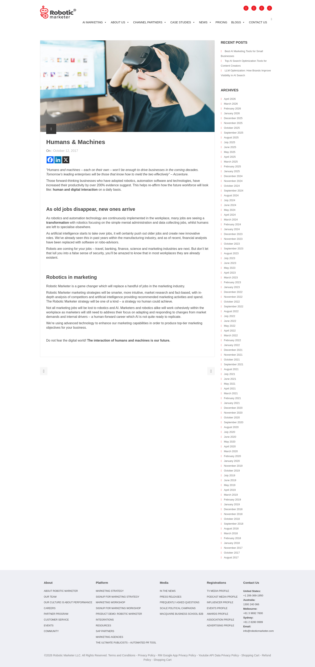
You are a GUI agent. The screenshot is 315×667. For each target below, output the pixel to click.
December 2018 (233, 509)
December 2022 (233, 291)
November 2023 (233, 238)
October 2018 (232, 518)
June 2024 (230, 205)
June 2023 (230, 263)
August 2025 (231, 137)
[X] (65, 159)
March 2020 (231, 451)
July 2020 (229, 431)
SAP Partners (105, 631)
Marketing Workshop (110, 602)
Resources (103, 625)
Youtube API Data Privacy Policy (218, 655)
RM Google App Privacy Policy (177, 655)
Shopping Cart (250, 655)
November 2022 (233, 296)
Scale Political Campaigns (178, 608)
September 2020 (233, 422)
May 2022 (229, 325)
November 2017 (233, 547)
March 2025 (231, 161)
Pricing (221, 22)
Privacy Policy (146, 655)
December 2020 (233, 407)
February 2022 (232, 340)
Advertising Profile (220, 625)
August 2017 (231, 557)
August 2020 (231, 427)
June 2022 (230, 320)
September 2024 (233, 190)
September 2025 (233, 132)
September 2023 (233, 248)
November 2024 (233, 180)
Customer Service (56, 619)
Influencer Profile (220, 602)
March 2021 (231, 393)
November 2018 (233, 514)
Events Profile (217, 608)
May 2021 (229, 383)
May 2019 (229, 485)
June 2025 (230, 147)
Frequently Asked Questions (179, 602)
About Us (120, 22)
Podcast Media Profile (222, 596)
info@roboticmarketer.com (258, 630)
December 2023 (233, 234)
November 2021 (233, 354)
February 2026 (232, 108)
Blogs (238, 22)
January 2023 (232, 287)
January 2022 (232, 345)
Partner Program (56, 613)
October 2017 (232, 552)
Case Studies (182, 22)
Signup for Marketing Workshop (118, 608)
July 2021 (229, 374)
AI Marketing (95, 22)
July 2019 (229, 475)
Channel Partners (149, 22)
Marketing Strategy (110, 591)
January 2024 (232, 229)
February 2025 (232, 166)
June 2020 (230, 436)
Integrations (105, 619)
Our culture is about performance (68, 602)
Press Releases (170, 596)
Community (51, 631)
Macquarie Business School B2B (181, 613)
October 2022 (232, 301)
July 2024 (229, 200)
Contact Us (258, 22)
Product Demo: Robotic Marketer (119, 613)
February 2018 (232, 538)
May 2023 (229, 267)
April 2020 (230, 446)
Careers (49, 608)
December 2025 (233, 118)
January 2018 (232, 543)
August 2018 (231, 528)
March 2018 (231, 533)
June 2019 (230, 480)
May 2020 (229, 441)
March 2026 (231, 103)
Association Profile (220, 619)
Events (48, 625)
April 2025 (230, 156)
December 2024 (233, 176)
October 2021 (232, 359)
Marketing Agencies (109, 637)
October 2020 (232, 417)
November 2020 (233, 412)
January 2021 (232, 403)
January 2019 (232, 504)
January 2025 (232, 171)
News (205, 22)
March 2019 (231, 494)
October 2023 (232, 243)
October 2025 (232, 127)
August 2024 (231, 195)
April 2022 (230, 330)
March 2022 (231, 335)
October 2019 (232, 470)
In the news (168, 591)
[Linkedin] (57, 159)
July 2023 (229, 258)
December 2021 (233, 349)
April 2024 (230, 214)
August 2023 (231, 253)
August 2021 (231, 369)
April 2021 (230, 388)
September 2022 (233, 306)
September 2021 (233, 364)
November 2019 (233, 465)
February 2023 (232, 282)
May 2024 (229, 209)
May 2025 (229, 151)
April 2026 (230, 98)
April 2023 (230, 272)
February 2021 (232, 398)
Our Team (50, 596)
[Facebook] (50, 159)
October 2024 (232, 185)
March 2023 (231, 277)
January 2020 (232, 460)
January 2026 (232, 113)
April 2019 (230, 489)
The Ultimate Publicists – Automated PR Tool (126, 642)
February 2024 (232, 224)
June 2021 (230, 378)
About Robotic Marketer (61, 591)
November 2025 (233, 123)
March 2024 (231, 219)
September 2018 (233, 523)
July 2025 (229, 142)
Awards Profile (217, 613)
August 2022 (231, 311)
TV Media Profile (218, 591)
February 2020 (232, 456)
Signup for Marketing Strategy (117, 596)
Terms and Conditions (121, 655)
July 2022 (229, 316)
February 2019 (232, 499)
